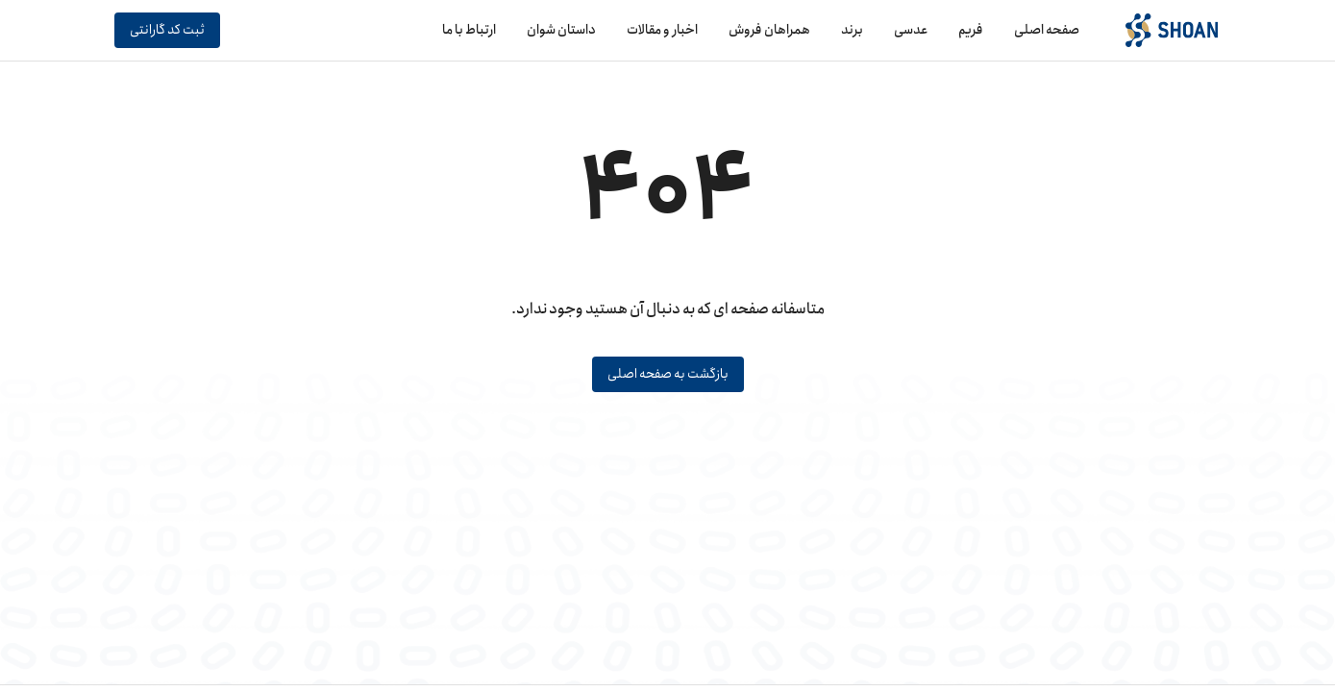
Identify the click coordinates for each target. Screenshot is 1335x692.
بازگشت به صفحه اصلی (668, 374)
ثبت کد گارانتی (167, 30)
